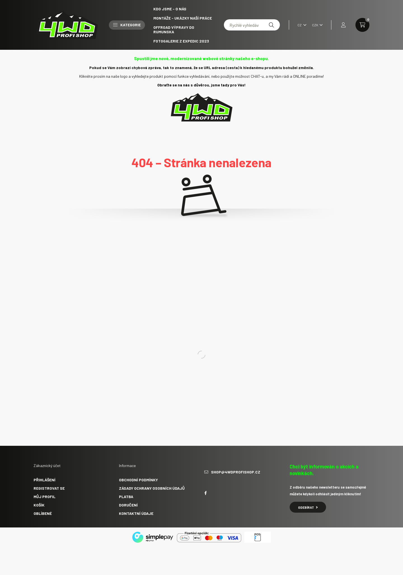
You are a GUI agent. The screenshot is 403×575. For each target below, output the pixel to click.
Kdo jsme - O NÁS (169, 8)
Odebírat (308, 507)
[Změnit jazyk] (300, 25)
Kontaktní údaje (136, 513)
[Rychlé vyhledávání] (252, 24)
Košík (39, 505)
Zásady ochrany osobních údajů (152, 488)
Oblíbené (43, 513)
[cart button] (362, 25)
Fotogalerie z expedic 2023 (181, 41)
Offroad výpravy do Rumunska (173, 29)
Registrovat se (49, 488)
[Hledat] (271, 25)
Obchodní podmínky (138, 479)
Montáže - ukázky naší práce (182, 18)
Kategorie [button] (127, 24)
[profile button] (343, 25)
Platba (126, 496)
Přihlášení (44, 479)
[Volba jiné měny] (316, 25)
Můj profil (44, 496)
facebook (205, 493)
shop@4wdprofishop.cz (235, 472)
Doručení (128, 505)
